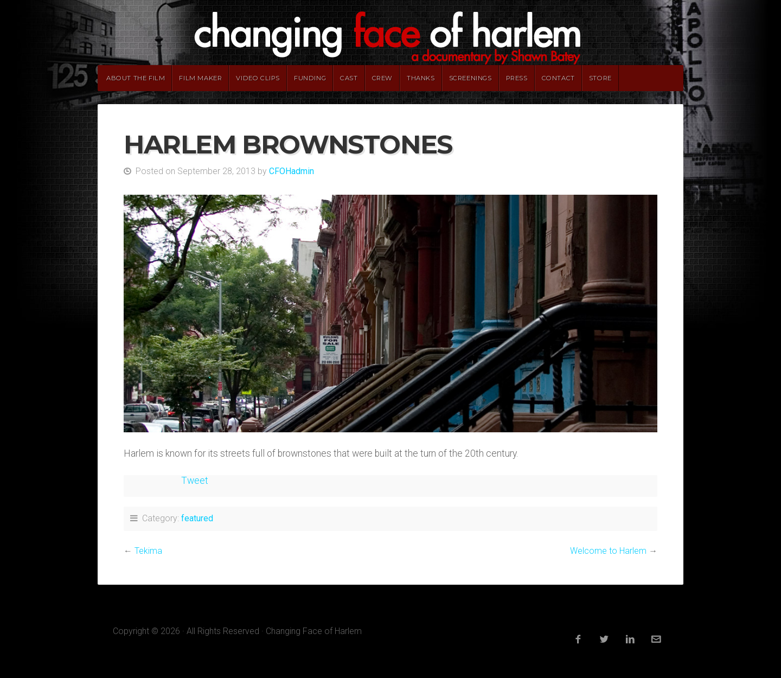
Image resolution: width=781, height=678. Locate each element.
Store (600, 78)
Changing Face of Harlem (390, 32)
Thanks (421, 78)
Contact (558, 78)
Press (517, 78)
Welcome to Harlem (608, 551)
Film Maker (200, 78)
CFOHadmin (291, 171)
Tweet (194, 480)
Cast (348, 78)
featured (197, 518)
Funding (310, 78)
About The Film (135, 78)
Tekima (148, 551)
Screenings (470, 78)
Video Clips (258, 78)
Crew (382, 78)
